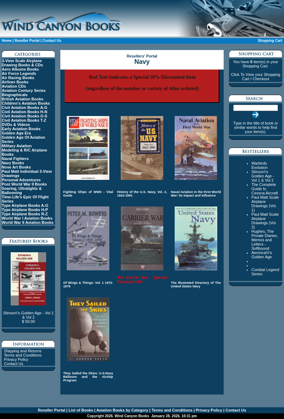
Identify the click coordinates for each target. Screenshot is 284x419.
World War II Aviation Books (28, 222)
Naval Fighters (15, 158)
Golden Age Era (16, 133)
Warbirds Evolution (259, 165)
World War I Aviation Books (27, 218)
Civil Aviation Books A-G (24, 107)
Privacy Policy (16, 359)
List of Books (80, 410)
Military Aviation (17, 146)
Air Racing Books (18, 78)
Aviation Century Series (24, 90)
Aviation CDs (14, 86)
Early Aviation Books (21, 129)
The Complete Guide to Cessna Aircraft (264, 188)
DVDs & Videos (16, 124)
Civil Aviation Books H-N (24, 112)
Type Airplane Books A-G (25, 205)
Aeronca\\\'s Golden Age (261, 254)
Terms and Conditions (23, 355)
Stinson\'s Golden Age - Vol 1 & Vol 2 (262, 176)
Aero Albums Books (20, 69)
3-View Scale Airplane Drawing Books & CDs (22, 63)
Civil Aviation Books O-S (24, 116)
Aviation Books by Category (121, 410)
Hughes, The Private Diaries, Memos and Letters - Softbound (264, 239)
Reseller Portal (27, 41)
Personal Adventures (21, 180)
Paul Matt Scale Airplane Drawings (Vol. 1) (265, 203)
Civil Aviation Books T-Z (24, 120)
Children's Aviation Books (26, 103)
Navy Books (13, 163)
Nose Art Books (16, 167)
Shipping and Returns (23, 351)
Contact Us (52, 41)
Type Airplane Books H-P (25, 210)
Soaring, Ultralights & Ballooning (22, 190)
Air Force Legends (19, 73)
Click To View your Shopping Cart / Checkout (255, 76)
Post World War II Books (24, 184)
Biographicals (15, 95)
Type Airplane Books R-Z (25, 214)
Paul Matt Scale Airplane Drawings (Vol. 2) (265, 220)
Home (7, 41)
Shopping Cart (270, 41)
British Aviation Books (22, 99)
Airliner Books (15, 82)
